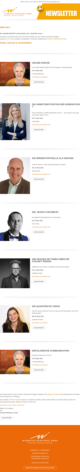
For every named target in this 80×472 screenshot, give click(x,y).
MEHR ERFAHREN (39, 82)
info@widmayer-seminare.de (40, 456)
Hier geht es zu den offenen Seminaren (12, 405)
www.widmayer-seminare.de (40, 458)
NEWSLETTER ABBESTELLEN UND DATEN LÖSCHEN (40, 467)
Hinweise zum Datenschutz (40, 462)
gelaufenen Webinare (53, 394)
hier (29, 2)
